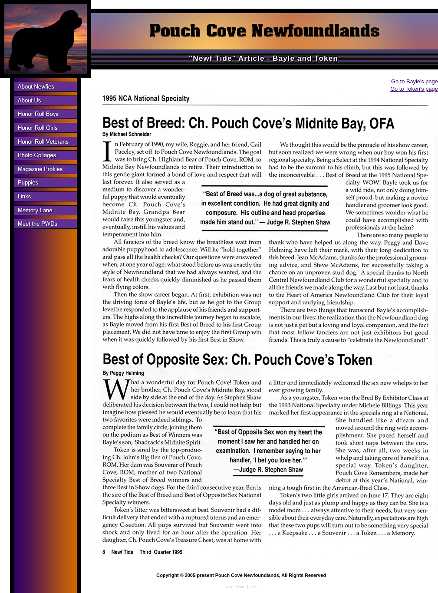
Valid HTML (235, 587)
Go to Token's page (414, 89)
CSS (253, 587)
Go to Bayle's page (414, 81)
